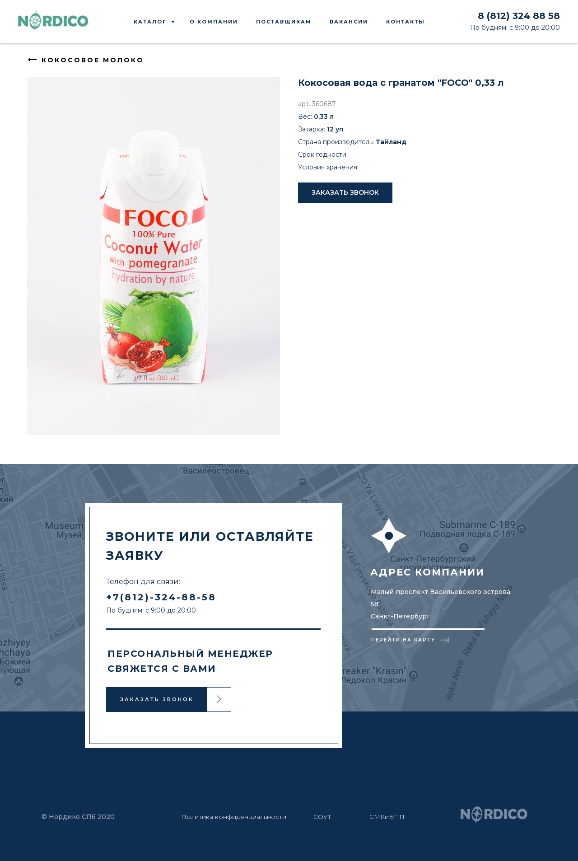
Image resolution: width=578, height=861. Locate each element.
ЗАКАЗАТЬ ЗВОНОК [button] (157, 699)
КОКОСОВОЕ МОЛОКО (93, 60)
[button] (345, 192)
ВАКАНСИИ (349, 22)
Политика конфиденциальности (233, 816)
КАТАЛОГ (151, 22)
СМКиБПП (387, 816)
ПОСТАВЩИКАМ (284, 22)
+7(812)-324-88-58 (161, 596)
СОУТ (322, 816)
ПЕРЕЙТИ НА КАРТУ (403, 639)
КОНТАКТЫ (405, 22)
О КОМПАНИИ (214, 22)
